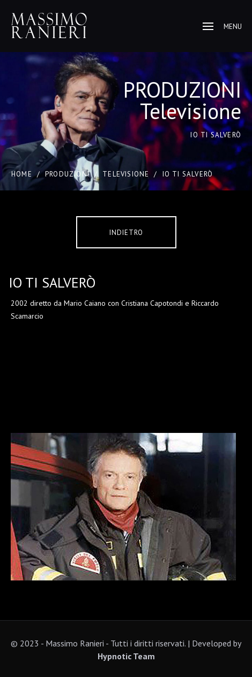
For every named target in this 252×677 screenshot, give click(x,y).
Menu (222, 26)
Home (21, 174)
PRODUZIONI (67, 174)
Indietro (126, 232)
